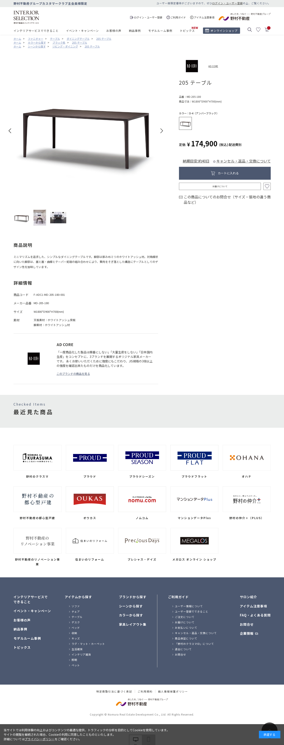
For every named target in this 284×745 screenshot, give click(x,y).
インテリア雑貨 (81, 654)
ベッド (76, 627)
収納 (74, 633)
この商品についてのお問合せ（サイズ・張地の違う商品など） (227, 199)
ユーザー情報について (189, 606)
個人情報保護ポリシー (173, 691)
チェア (76, 611)
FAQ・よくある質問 (255, 615)
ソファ (76, 606)
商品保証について (186, 638)
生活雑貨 (77, 649)
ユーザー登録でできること (191, 611)
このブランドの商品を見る (73, 374)
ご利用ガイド (178, 597)
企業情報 (247, 633)
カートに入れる (228, 173)
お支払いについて (186, 627)
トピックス (187, 31)
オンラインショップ (223, 31)
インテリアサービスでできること (36, 31)
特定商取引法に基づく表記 (114, 691)
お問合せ (180, 654)
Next (161, 130)
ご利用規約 (145, 691)
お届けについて (219, 186)
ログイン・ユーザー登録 (227, 3)
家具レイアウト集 (132, 624)
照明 (74, 660)
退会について (183, 649)
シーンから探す (131, 606)
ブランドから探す (132, 597)
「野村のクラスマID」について (194, 643)
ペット (76, 665)
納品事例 (135, 31)
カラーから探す (131, 615)
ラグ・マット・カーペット (88, 643)
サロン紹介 (248, 597)
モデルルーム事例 (160, 31)
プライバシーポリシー (40, 739)
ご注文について (184, 617)
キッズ (76, 638)
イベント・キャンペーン (82, 31)
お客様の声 (113, 31)
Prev (10, 130)
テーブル (77, 617)
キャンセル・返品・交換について (243, 161)
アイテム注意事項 (253, 606)
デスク (76, 622)
